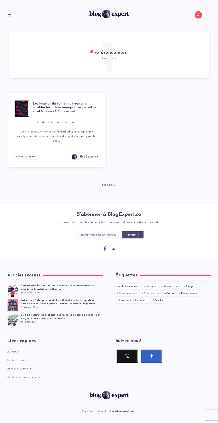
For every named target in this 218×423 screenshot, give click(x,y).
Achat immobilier (129, 286)
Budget (190, 286)
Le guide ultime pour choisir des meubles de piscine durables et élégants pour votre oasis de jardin (60, 317)
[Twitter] (113, 248)
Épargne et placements (133, 300)
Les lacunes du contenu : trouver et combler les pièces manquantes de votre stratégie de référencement (64, 107)
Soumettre (132, 235)
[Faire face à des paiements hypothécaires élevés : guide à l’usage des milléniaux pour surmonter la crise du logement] (12, 305)
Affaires (151, 286)
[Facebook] (104, 248)
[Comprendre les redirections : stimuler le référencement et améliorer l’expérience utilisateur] (12, 290)
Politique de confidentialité (24, 377)
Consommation (128, 293)
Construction (152, 293)
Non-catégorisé (28, 156)
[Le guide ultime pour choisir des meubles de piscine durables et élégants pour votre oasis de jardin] (12, 319)
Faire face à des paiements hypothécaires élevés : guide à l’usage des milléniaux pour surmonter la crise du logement (58, 302)
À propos (13, 351)
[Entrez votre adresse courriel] (98, 235)
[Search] (198, 14)
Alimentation (171, 286)
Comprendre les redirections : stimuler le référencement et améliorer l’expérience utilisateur (58, 287)
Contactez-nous (17, 360)
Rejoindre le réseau (19, 368)
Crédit (170, 293)
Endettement (189, 293)
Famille (158, 300)
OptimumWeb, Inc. (124, 411)
